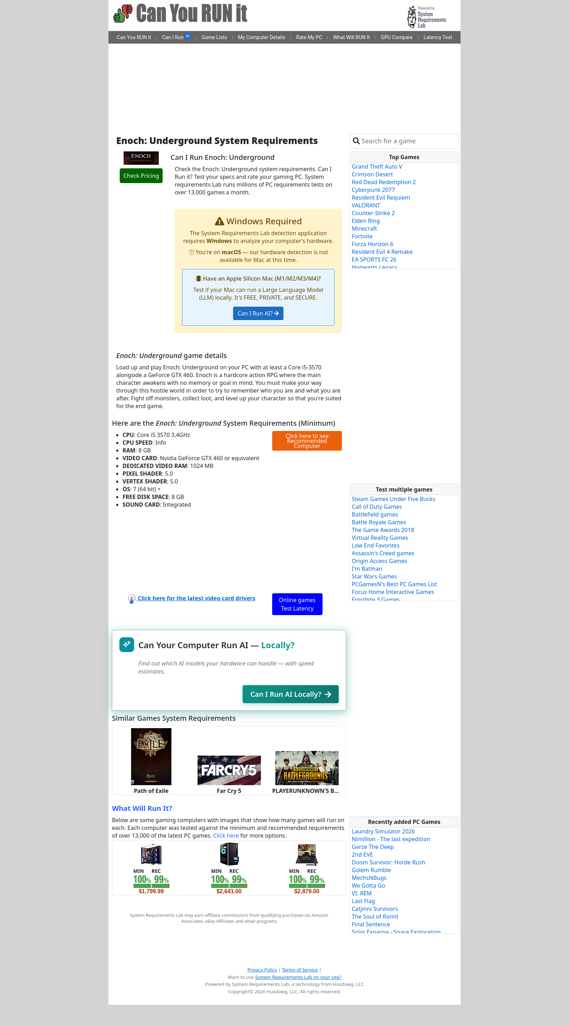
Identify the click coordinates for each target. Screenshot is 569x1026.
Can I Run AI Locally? (290, 694)
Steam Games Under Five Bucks (393, 499)
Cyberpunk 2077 (373, 190)
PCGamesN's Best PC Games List (394, 584)
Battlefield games (375, 514)
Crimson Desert (372, 174)
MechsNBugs (369, 878)
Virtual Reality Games (380, 538)
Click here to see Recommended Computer (307, 441)
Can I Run (176, 36)
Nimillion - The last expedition (391, 839)
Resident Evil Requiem (381, 197)
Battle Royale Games (379, 522)
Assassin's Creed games (383, 553)
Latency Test (438, 37)
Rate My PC (309, 37)
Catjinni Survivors (375, 909)
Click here (226, 835)
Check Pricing (141, 176)
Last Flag (363, 901)
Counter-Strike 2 (373, 213)
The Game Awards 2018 (383, 530)
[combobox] (409, 141)
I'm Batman (367, 569)
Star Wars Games (374, 576)
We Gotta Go (368, 885)
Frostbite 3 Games (376, 599)
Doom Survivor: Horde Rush (388, 862)
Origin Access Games (379, 561)
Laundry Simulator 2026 (383, 831)
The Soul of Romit (375, 916)
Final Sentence (371, 924)
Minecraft (364, 228)
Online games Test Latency (297, 604)
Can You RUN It (134, 37)
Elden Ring (366, 221)
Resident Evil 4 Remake (382, 252)
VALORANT (366, 205)
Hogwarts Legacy (374, 267)
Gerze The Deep (373, 847)
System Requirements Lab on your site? (298, 977)
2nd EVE (362, 854)
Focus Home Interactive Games (393, 592)
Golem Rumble (371, 870)
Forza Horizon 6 (372, 244)
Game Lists (214, 37)
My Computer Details (261, 37)
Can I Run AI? (258, 313)
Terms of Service (300, 969)
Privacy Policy (262, 969)
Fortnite (362, 236)
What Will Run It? (142, 808)
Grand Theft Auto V (377, 166)
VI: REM (362, 893)
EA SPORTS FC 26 (374, 259)
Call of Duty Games (377, 507)
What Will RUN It (351, 37)
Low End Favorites (376, 545)
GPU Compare (397, 37)
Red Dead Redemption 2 (384, 182)
